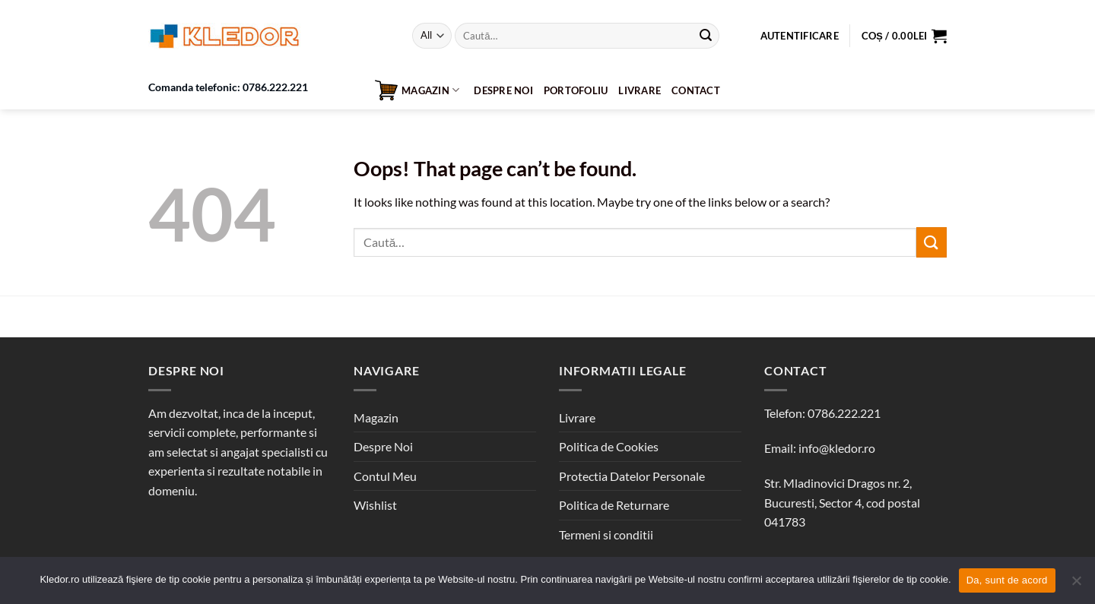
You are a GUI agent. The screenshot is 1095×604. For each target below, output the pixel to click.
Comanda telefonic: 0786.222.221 (228, 87)
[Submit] (706, 36)
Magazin (417, 90)
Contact (695, 90)
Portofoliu (576, 90)
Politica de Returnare (614, 505)
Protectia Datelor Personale (632, 476)
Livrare (639, 90)
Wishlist (375, 505)
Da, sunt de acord (1007, 580)
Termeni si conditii (606, 534)
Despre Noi (503, 90)
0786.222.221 (844, 413)
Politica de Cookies (609, 446)
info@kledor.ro (836, 448)
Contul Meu (385, 476)
